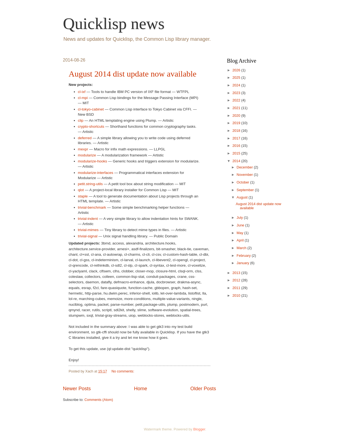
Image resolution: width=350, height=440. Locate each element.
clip (80, 120)
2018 (236, 131)
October (243, 182)
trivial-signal (87, 236)
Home (140, 388)
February (244, 255)
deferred (85, 138)
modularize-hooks (92, 161)
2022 (236, 100)
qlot (81, 190)
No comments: (123, 371)
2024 (236, 85)
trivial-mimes (88, 230)
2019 (236, 123)
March (242, 248)
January (243, 263)
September (246, 190)
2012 (236, 280)
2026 (236, 70)
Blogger (199, 429)
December (245, 167)
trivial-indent (88, 219)
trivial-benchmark (92, 207)
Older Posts (203, 388)
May (240, 233)
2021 (236, 108)
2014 (236, 161)
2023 (236, 93)
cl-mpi (83, 98)
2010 (236, 295)
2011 (236, 288)
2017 (236, 138)
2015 (236, 153)
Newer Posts (77, 388)
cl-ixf (82, 92)
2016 (236, 146)
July (240, 217)
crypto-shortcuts (91, 126)
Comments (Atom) (98, 400)
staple (83, 196)
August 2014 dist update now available (132, 73)
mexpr (83, 149)
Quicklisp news (114, 23)
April (240, 240)
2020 (236, 115)
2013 (236, 273)
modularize (87, 155)
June (241, 225)
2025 (236, 77)
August (243, 197)
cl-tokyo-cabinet (91, 109)
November (245, 175)
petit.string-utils (90, 184)
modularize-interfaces (95, 173)
